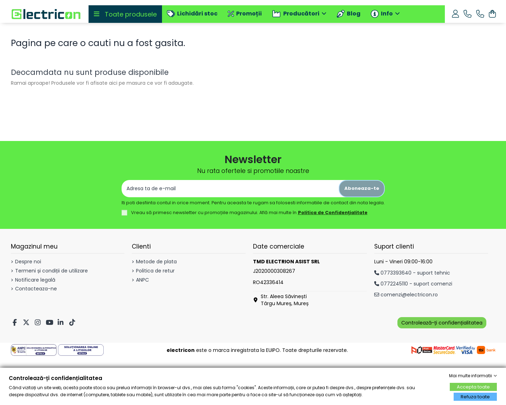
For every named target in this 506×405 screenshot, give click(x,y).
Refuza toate (475, 396)
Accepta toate (473, 387)
